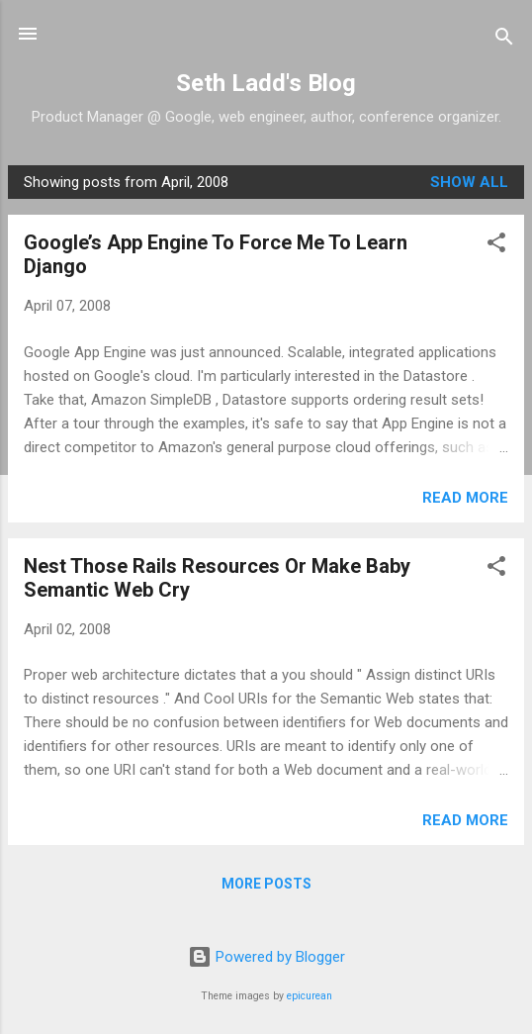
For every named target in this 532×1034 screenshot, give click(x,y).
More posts (266, 884)
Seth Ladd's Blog (266, 83)
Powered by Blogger (266, 957)
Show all (469, 182)
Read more (465, 498)
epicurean (309, 995)
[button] (496, 246)
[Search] (504, 40)
